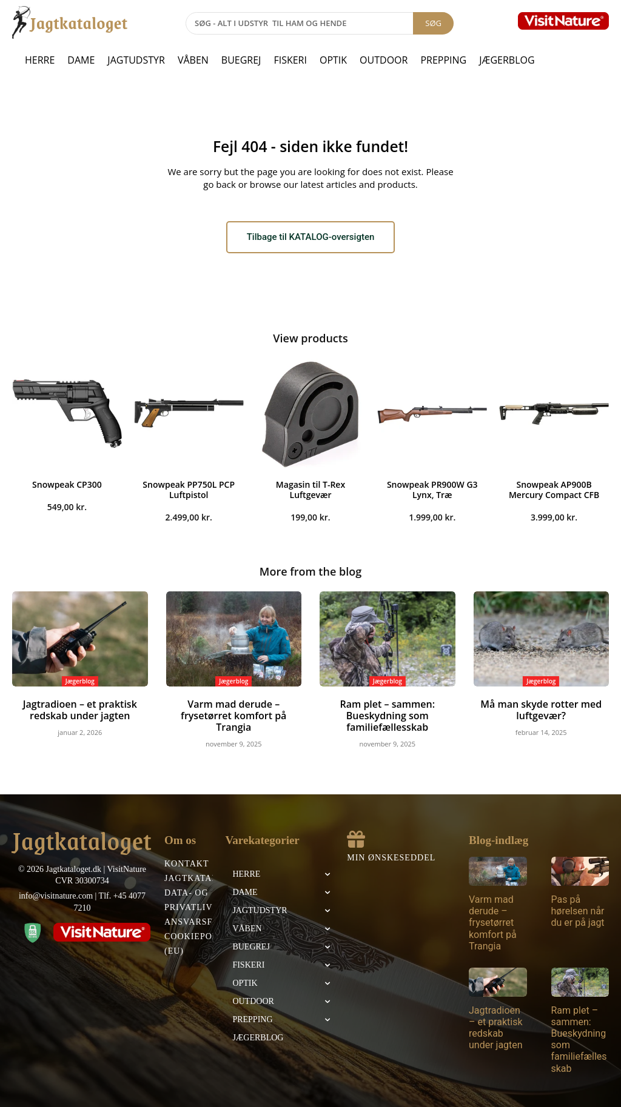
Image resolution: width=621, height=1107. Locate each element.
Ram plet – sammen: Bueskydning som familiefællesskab (387, 716)
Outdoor (384, 60)
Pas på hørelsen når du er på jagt (578, 909)
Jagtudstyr (136, 60)
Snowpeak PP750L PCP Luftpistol (189, 492)
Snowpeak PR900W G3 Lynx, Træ (432, 492)
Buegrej (241, 60)
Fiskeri (290, 60)
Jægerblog (506, 60)
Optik (333, 60)
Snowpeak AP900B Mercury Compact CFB (554, 492)
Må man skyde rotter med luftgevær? (541, 711)
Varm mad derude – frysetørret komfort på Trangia (233, 711)
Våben (193, 60)
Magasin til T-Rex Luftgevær (310, 492)
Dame (81, 60)
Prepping (443, 60)
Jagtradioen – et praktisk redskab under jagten (79, 711)
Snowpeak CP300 (67, 487)
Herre (40, 60)
